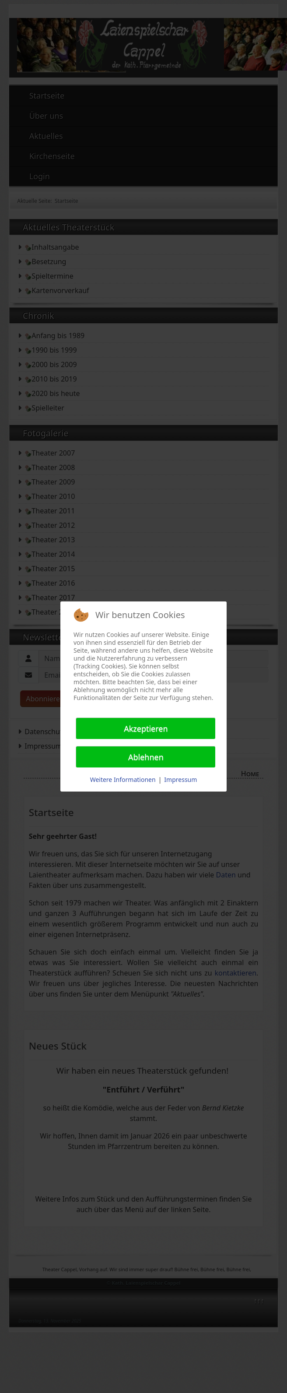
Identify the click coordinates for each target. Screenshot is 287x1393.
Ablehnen (146, 757)
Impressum (180, 779)
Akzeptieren (146, 728)
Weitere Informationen (123, 779)
